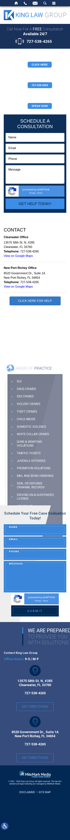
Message (16, 563)
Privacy (32, 193)
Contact (35, 3)
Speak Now (40, 105)
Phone (14, 551)
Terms (40, 193)
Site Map (45, 792)
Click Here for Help (35, 300)
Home (16, 3)
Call (25, 3)
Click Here (40, 64)
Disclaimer (27, 792)
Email (13, 539)
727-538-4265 (39, 41)
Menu (53, 3)
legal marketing (26, 784)
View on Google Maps (18, 255)
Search (45, 3)
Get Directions (35, 709)
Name (13, 527)
